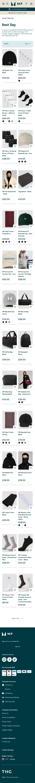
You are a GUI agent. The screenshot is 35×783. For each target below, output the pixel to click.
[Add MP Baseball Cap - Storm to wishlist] (15, 307)
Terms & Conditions (8, 717)
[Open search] (7, 3)
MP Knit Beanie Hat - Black (9, 193)
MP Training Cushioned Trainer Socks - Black (24, 557)
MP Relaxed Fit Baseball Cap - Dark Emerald (25, 233)
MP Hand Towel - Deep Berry (8, 232)
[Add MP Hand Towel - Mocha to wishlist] (15, 427)
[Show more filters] (6, 43)
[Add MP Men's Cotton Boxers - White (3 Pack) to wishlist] (15, 106)
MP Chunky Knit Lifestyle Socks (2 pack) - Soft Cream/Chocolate (24, 598)
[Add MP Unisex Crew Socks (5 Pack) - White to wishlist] (31, 65)
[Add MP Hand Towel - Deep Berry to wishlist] (15, 226)
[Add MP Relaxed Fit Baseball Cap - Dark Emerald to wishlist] (31, 226)
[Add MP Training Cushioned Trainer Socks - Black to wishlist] (31, 550)
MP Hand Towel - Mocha (8, 433)
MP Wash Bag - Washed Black (7, 393)
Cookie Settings (8, 750)
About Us (5, 713)
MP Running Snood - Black (25, 474)
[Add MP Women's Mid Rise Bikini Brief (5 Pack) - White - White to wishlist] (31, 508)
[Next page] (22, 618)
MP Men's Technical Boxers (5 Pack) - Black (9, 153)
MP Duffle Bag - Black (7, 353)
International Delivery (10, 697)
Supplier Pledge (7, 730)
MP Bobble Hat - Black (8, 474)
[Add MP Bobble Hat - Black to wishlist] (15, 468)
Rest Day (10, 18)
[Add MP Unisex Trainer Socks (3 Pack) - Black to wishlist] (31, 106)
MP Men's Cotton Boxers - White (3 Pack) (8, 113)
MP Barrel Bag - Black (23, 313)
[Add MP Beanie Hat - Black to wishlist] (15, 65)
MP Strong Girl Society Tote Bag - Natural (25, 274)
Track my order (8, 701)
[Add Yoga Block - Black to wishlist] (31, 187)
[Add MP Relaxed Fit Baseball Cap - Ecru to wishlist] (31, 146)
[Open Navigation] (3, 4)
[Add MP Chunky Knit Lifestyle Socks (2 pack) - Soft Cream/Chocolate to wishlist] (31, 590)
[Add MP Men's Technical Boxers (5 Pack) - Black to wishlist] (15, 146)
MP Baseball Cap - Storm (8, 313)
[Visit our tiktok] (14, 659)
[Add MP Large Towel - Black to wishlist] (15, 508)
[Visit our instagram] (4, 659)
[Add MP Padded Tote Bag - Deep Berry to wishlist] (31, 387)
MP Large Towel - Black (8, 514)
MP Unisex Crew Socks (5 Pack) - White (24, 72)
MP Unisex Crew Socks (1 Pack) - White (8, 597)
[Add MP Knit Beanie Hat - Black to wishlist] (15, 187)
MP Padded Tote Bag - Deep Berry (24, 393)
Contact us (7, 685)
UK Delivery (7, 693)
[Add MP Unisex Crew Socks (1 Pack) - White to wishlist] (15, 590)
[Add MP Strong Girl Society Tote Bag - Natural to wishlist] (31, 267)
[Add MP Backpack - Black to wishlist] (31, 347)
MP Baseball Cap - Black (24, 433)
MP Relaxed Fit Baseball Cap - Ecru (25, 152)
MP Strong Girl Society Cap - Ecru (9, 273)
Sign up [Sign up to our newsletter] (17, 646)
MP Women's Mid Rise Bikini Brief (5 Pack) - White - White (24, 516)
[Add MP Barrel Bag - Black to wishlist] (31, 307)
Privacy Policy (6, 722)
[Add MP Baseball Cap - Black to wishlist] (31, 427)
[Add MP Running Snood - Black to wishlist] (31, 468)
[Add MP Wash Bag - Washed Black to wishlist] (15, 387)
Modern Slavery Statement (11, 726)
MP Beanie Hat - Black (8, 71)
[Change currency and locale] (8, 759)
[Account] (26, 3)
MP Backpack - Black (23, 353)
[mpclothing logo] (16, 4)
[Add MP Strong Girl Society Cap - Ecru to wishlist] (15, 267)
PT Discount (6, 742)
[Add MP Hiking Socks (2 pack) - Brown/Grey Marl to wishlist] (15, 550)
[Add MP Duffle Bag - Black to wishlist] (15, 347)
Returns (6, 689)
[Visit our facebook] (9, 659)
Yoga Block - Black (24, 191)
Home (4, 18)
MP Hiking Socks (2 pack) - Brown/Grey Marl (9, 557)
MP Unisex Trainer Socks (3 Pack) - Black (24, 113)
